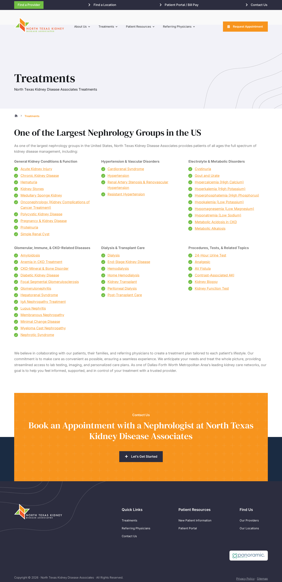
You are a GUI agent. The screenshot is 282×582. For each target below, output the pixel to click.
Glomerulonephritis (36, 273)
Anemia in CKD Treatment (41, 247)
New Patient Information (194, 505)
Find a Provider (29, 5)
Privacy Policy (245, 563)
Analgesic (202, 247)
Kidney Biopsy (206, 267)
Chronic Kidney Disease (40, 160)
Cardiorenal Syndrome (126, 154)
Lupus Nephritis (33, 293)
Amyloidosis (30, 240)
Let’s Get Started (144, 441)
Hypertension (118, 160)
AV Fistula (203, 253)
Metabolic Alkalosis (210, 213)
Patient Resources (138, 26)
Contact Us (259, 5)
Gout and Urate (207, 160)
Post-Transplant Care (125, 280)
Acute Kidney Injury (36, 154)
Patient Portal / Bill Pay (181, 5)
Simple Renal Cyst (35, 219)
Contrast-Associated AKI (214, 260)
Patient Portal (187, 513)
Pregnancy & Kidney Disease (44, 206)
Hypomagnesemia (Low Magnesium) (224, 194)
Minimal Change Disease (40, 306)
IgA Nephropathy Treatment (43, 286)
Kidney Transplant (122, 267)
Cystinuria (203, 154)
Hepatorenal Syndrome (39, 280)
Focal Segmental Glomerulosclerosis (50, 267)
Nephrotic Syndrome (37, 320)
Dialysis (114, 240)
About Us (80, 26)
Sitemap (262, 563)
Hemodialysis (118, 253)
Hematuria (29, 167)
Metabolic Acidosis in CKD (216, 207)
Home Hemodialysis (123, 260)
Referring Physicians (177, 26)
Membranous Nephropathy (42, 300)
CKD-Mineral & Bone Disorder (45, 253)
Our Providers (249, 505)
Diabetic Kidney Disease (40, 260)
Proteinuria (29, 212)
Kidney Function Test (212, 273)
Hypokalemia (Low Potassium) (219, 187)
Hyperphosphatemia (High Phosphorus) (227, 180)
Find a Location (105, 5)
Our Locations (249, 513)
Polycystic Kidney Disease (41, 199)
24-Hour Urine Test (210, 240)
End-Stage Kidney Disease (129, 247)
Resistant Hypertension (126, 179)
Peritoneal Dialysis (122, 273)
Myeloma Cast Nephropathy (43, 313)
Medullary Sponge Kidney (41, 180)
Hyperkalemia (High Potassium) (220, 174)
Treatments (106, 26)
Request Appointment (248, 26)
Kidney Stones (32, 174)
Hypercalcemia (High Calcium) (219, 167)
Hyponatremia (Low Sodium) (218, 200)
